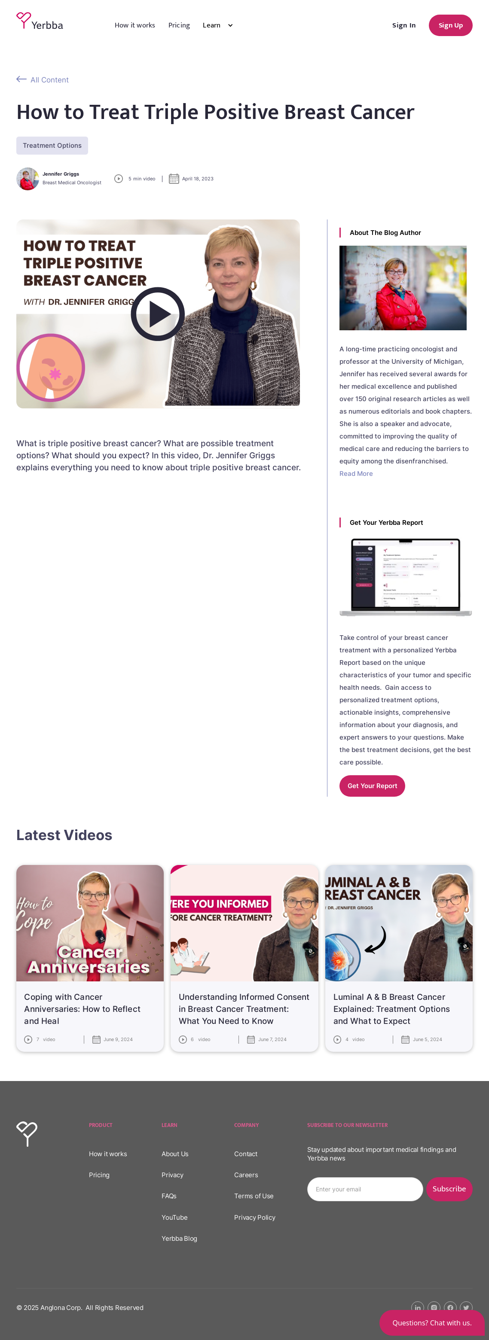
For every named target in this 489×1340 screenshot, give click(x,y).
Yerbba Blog (179, 1238)
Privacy (172, 1175)
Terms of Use (254, 1196)
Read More (356, 473)
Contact (245, 1154)
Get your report (372, 786)
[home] (39, 20)
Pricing (179, 25)
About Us (175, 1154)
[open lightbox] (158, 313)
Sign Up (451, 25)
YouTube (174, 1217)
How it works (135, 25)
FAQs (169, 1196)
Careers (246, 1175)
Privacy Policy (254, 1217)
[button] (224, 25)
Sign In (404, 25)
